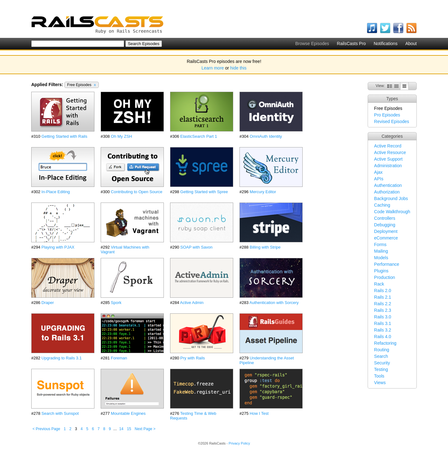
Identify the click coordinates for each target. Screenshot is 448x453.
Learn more (213, 67)
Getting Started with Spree (204, 191)
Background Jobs (391, 198)
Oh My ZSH (121, 136)
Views (380, 382)
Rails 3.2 (382, 329)
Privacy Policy (239, 443)
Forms (380, 244)
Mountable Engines (128, 413)
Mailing (381, 251)
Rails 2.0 (382, 290)
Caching (382, 205)
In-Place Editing (56, 191)
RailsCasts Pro (351, 43)
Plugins (381, 270)
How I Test (259, 413)
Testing (381, 369)
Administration (388, 165)
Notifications (385, 43)
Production (384, 277)
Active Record (387, 145)
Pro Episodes (387, 114)
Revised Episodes (391, 121)
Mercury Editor (263, 191)
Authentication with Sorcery (274, 302)
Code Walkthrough (392, 211)
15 (129, 429)
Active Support (388, 159)
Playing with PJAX (58, 247)
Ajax (378, 172)
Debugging (384, 224)
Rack (379, 283)
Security (382, 362)
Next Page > (145, 429)
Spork (116, 302)
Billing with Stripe (265, 247)
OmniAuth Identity (266, 136)
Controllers (384, 218)
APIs (379, 178)
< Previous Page (46, 429)
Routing (381, 349)
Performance (386, 264)
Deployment (386, 231)
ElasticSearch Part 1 (198, 136)
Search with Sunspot (60, 413)
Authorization (387, 191)
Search (381, 356)
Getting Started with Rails (65, 136)
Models (381, 257)
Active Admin (192, 302)
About (411, 43)
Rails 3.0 (382, 316)
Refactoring (385, 343)
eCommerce (386, 237)
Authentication (388, 185)
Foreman (119, 358)
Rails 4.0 (382, 336)
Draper (48, 302)
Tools (379, 375)
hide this (238, 67)
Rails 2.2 (382, 303)
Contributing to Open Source (137, 191)
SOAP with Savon (196, 247)
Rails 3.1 (382, 323)
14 (121, 429)
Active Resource (390, 152)
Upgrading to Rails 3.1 (62, 358)
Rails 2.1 (382, 297)
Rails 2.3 (382, 310)
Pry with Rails (192, 358)
